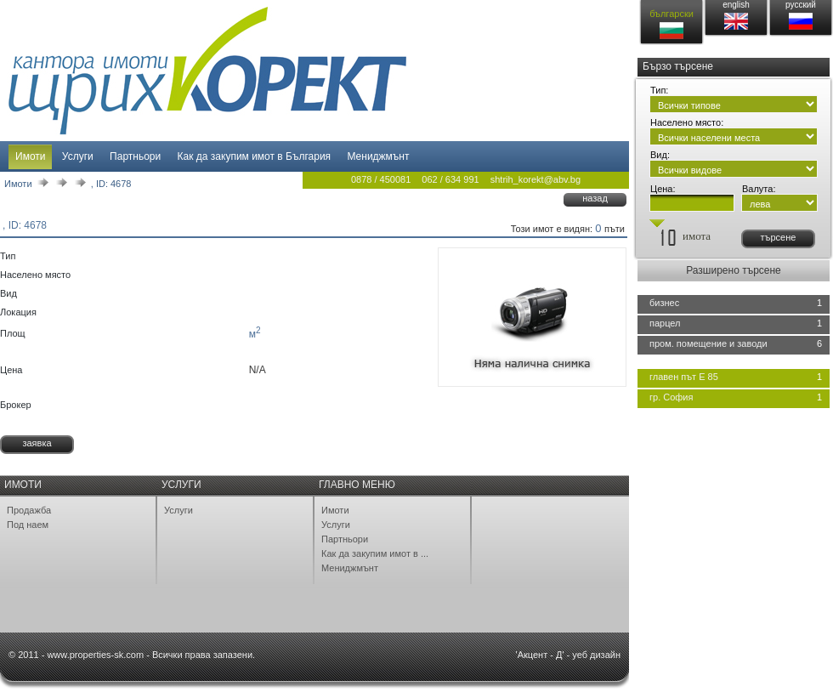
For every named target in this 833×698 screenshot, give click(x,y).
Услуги (78, 156)
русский (800, 4)
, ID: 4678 (111, 184)
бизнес (664, 303)
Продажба (29, 510)
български (671, 14)
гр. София (671, 397)
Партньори (135, 156)
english (736, 4)
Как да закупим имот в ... (374, 553)
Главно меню (357, 485)
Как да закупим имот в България (255, 156)
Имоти (30, 156)
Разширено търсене (733, 270)
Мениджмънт (378, 156)
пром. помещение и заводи (708, 343)
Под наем (27, 524)
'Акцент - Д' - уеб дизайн (568, 655)
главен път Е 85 (683, 377)
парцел (665, 323)
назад (595, 198)
